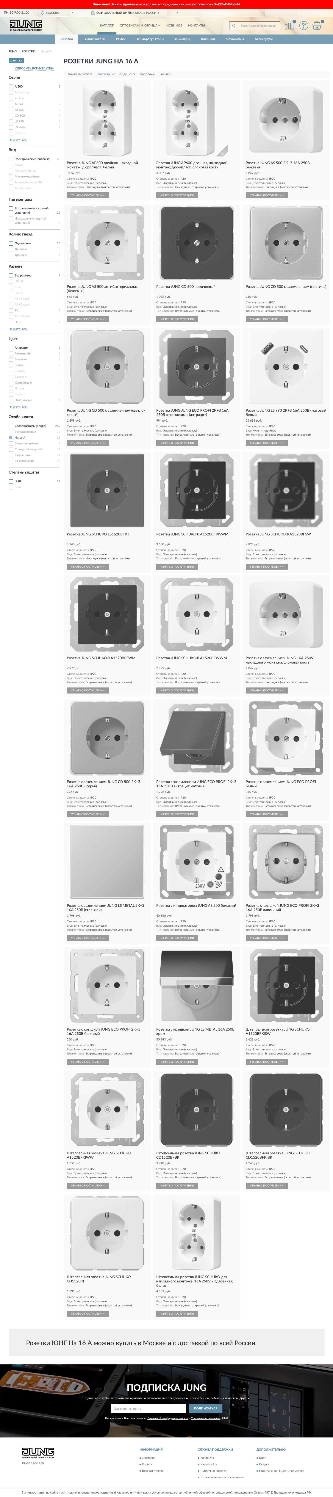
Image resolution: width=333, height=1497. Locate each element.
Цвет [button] (13, 339)
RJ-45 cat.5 (22, 298)
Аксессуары (264, 39)
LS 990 (19, 121)
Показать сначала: (80, 74)
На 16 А (20, 437)
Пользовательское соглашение (222, 1477)
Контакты (196, 25)
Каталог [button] (107, 25)
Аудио (19, 164)
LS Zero (20, 133)
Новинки (174, 25)
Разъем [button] (15, 266)
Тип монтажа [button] (20, 200)
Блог (262, 1458)
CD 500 (20, 115)
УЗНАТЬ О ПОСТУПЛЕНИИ (88, 195)
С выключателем (26, 443)
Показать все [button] (18, 140)
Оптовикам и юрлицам (140, 25)
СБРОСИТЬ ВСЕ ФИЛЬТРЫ (34, 68)
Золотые (21, 376)
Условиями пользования (205, 1418)
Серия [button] (14, 78)
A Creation (22, 92)
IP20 (18, 481)
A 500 (19, 86)
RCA (18, 287)
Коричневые (23, 382)
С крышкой (23, 455)
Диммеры (182, 39)
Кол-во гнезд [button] (21, 234)
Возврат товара (153, 1471)
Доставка (148, 1458)
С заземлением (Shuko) (30, 426)
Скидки (264, 1464)
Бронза (20, 371)
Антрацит (21, 347)
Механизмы (235, 39)
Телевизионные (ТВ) (28, 182)
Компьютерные (25, 170)
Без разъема (23, 275)
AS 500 (19, 109)
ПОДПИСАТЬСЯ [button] (205, 1408)
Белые (19, 365)
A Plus (19, 104)
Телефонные (23, 188)
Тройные (21, 255)
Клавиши (208, 39)
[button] (304, 25)
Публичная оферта (213, 1471)
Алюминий (22, 353)
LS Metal (20, 127)
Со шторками (24, 461)
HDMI (19, 281)
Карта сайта (208, 1464)
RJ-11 (18, 293)
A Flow (19, 98)
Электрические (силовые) (32, 159)
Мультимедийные (27, 176)
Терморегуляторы (150, 39)
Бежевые (21, 359)
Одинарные (23, 243)
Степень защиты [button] (24, 472)
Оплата (147, 1464)
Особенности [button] (21, 417)
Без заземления (25, 431)
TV (17, 310)
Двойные (21, 249)
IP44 (18, 487)
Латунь (20, 388)
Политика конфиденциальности (281, 1471)
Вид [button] (12, 150)
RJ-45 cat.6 (22, 304)
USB (17, 322)
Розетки (66, 39)
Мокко (19, 394)
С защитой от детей (28, 449)
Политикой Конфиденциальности (167, 1418)
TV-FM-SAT (23, 316)
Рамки (121, 39)
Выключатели (94, 39)
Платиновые (23, 400)
